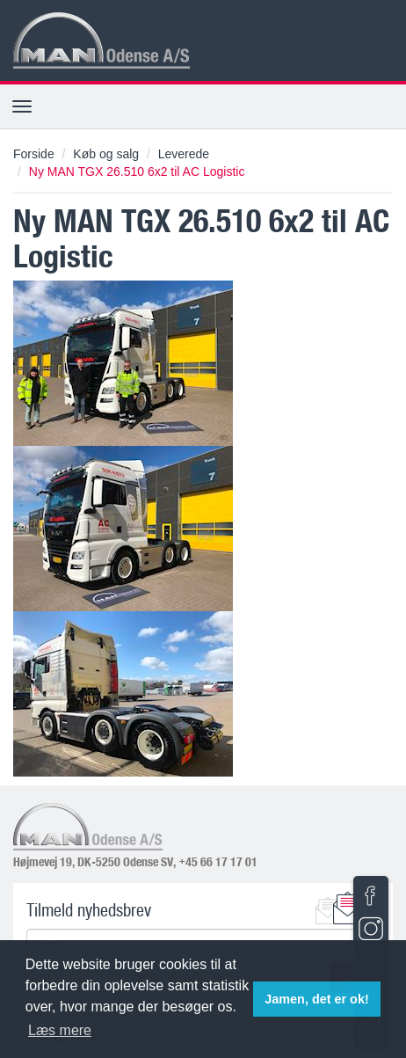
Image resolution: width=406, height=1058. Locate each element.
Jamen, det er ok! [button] (316, 999)
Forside (33, 154)
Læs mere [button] (59, 1030)
